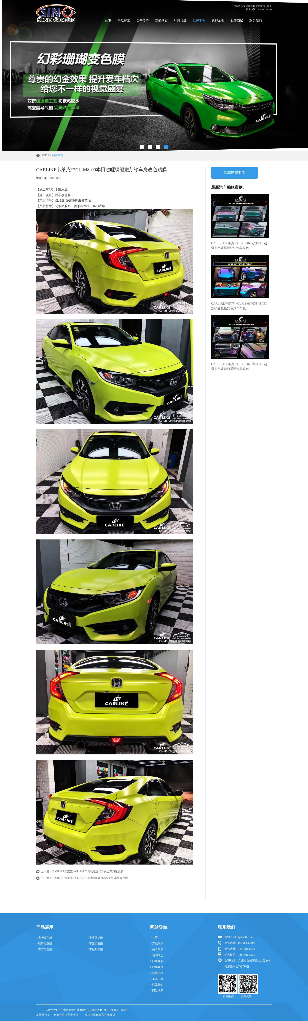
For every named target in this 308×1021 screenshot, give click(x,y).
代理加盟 (218, 20)
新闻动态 (161, 20)
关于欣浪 (142, 20)
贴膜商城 (237, 20)
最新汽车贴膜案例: (227, 187)
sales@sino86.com (243, 937)
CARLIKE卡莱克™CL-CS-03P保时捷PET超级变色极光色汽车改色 (239, 306)
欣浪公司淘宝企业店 (66, 1014)
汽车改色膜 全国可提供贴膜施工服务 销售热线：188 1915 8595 (253, 8)
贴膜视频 (180, 20)
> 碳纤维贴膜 (44, 943)
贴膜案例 (199, 20)
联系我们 (255, 20)
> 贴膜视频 (156, 961)
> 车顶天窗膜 (95, 943)
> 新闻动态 (156, 955)
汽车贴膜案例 (234, 173)
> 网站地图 (156, 990)
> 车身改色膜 (44, 937)
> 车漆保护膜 (95, 937)
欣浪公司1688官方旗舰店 (100, 1014)
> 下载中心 (156, 978)
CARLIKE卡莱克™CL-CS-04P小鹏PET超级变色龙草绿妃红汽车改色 (239, 245)
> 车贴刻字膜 (95, 949)
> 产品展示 (156, 943)
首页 (108, 20)
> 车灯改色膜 (44, 949)
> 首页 (154, 937)
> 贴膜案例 (156, 967)
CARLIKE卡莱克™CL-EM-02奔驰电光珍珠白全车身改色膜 (87, 871)
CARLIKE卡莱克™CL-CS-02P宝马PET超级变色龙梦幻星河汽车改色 (239, 366)
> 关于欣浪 (156, 949)
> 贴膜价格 (156, 973)
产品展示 (123, 20)
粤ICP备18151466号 (115, 1009)
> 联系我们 (156, 984)
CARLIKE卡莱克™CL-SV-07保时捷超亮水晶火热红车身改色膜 (90, 878)
